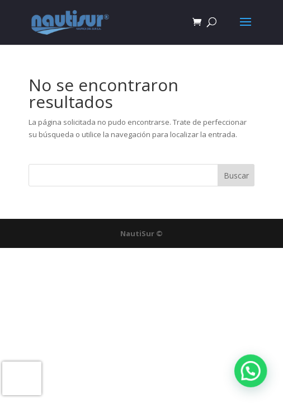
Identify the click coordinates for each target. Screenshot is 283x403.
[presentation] (21, 378)
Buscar (236, 175)
